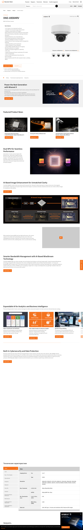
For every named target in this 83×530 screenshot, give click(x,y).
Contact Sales (8, 66)
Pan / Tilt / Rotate (8, 475)
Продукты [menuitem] (28, 6)
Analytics (7, 481)
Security (6, 488)
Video (6, 468)
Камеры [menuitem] (13, 10)
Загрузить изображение (58, 50)
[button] (27, 2)
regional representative (16, 70)
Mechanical (7, 498)
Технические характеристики (16, 77)
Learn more (8, 98)
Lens (6, 471)
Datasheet (17, 65)
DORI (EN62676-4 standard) (8, 506)
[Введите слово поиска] (43, 6)
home (4, 10)
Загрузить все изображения (72, 50)
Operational (7, 478)
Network (6, 485)
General (6, 491)
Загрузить (26, 77)
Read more (9, 137)
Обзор (7, 77)
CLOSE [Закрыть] (81, 513)
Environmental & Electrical (8, 495)
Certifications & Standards (8, 502)
